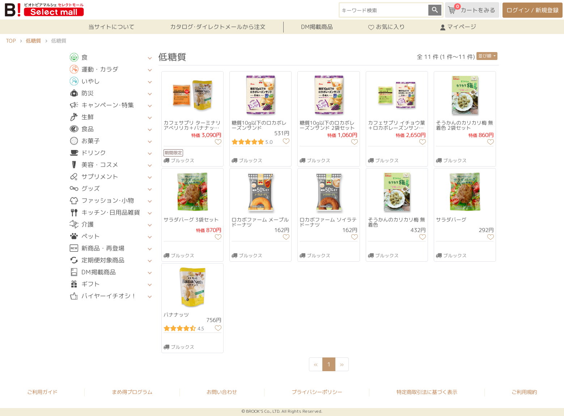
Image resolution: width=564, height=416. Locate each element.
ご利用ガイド (42, 392)
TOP (11, 40)
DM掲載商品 (317, 27)
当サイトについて (111, 27)
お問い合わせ (222, 392)
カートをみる (471, 8)
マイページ (458, 27)
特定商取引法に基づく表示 (427, 392)
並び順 (485, 56)
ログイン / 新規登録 (532, 10)
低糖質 (33, 40)
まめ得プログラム (132, 392)
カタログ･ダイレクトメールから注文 (217, 27)
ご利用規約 (524, 392)
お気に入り (386, 27)
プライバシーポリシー (317, 392)
